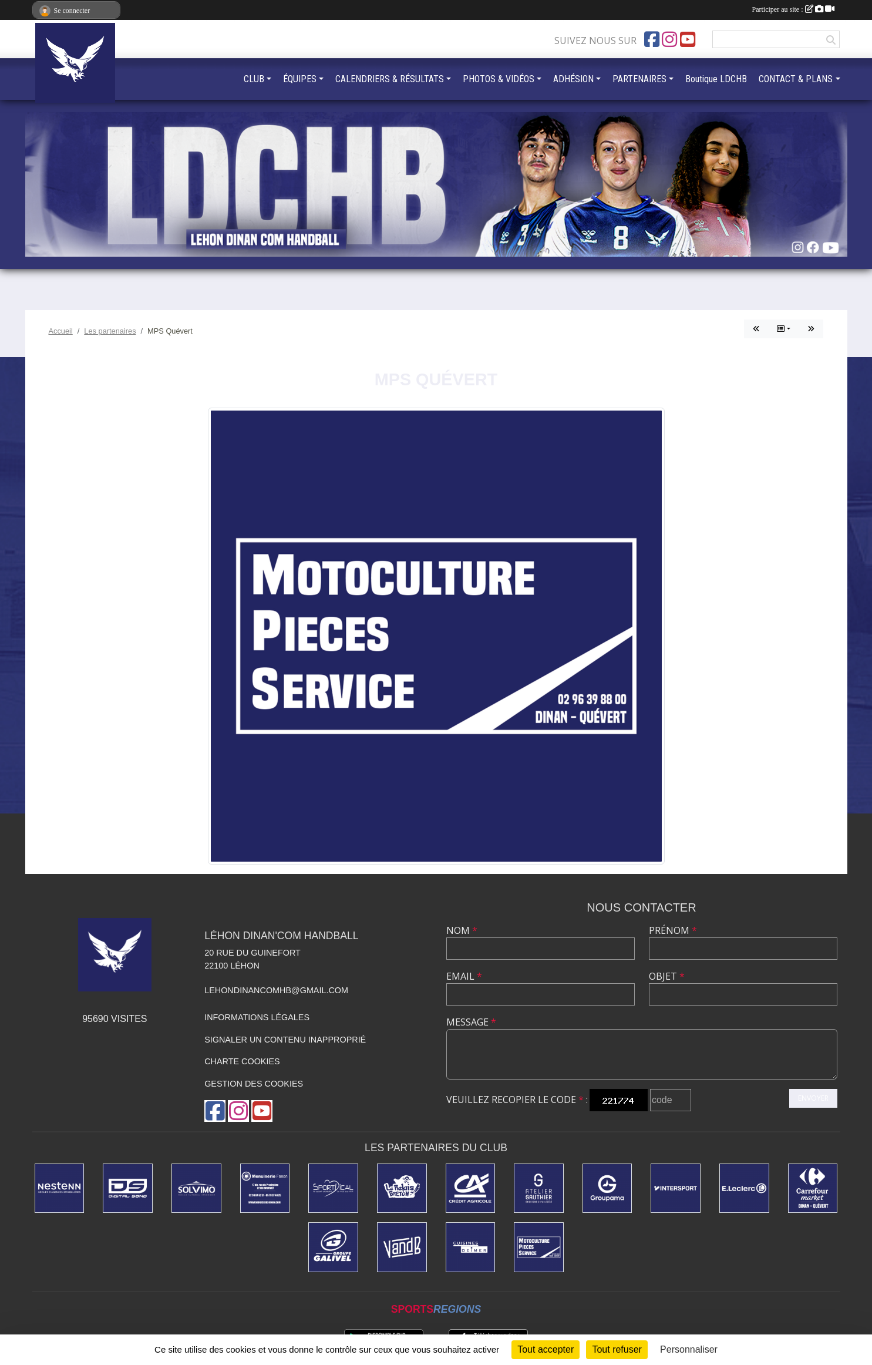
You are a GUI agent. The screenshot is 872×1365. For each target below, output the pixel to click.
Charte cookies (242, 1061)
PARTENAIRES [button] (639, 79)
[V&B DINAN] (402, 1247)
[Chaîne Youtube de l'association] (687, 39)
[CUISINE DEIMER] (471, 1247)
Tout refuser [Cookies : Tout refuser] (616, 1349)
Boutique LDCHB (716, 79)
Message (471, 1022)
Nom (461, 930)
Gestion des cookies (253, 1083)
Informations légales (256, 1017)
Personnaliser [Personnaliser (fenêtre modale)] (689, 1349)
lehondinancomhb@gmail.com (276, 990)
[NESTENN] (60, 1188)
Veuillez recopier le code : (517, 1099)
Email (464, 976)
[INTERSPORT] (676, 1188)
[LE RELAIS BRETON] (402, 1188)
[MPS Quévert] (539, 1247)
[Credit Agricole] (471, 1188)
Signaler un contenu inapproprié (285, 1039)
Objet (667, 976)
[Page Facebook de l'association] (651, 39)
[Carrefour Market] (813, 1188)
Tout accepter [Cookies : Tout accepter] (545, 1349)
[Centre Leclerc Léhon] (744, 1188)
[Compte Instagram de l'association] (669, 39)
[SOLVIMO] (196, 1188)
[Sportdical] (333, 1188)
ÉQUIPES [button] (300, 79)
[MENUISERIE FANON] (265, 1188)
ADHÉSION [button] (573, 79)
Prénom (673, 930)
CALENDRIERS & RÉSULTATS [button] (389, 79)
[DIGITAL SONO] (128, 1188)
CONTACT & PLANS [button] (796, 79)
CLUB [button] (254, 79)
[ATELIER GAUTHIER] (539, 1188)
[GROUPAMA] (607, 1188)
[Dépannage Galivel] (333, 1247)
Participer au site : (793, 9)
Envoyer (813, 1098)
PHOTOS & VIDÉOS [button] (498, 79)
